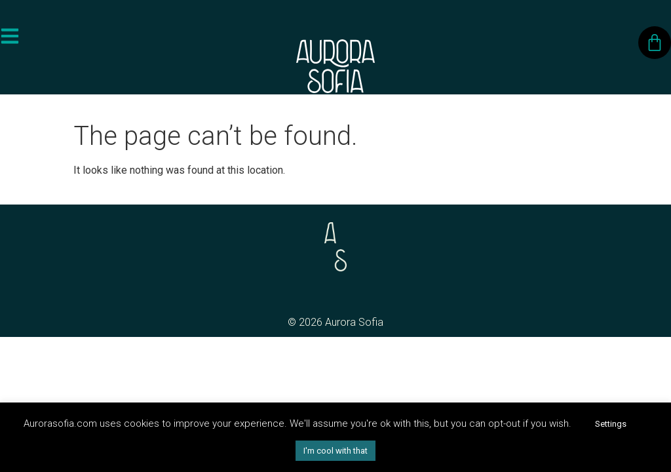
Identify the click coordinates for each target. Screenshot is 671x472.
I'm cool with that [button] (335, 451)
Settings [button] (610, 424)
